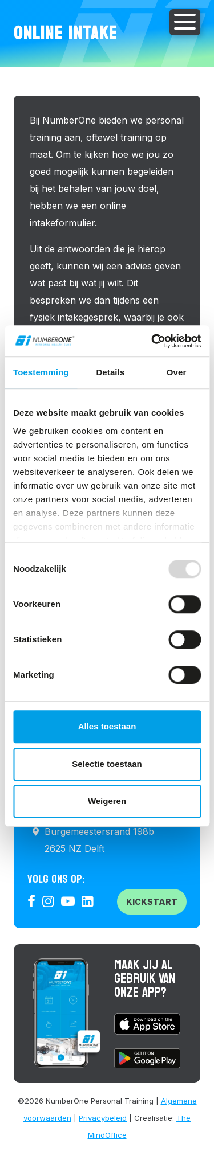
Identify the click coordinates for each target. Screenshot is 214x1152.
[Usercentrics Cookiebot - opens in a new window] (152, 341)
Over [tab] (177, 372)
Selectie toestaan (107, 764)
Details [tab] (110, 372)
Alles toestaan (107, 726)
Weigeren (107, 801)
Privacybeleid (103, 1117)
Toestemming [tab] (41, 372)
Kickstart (151, 902)
